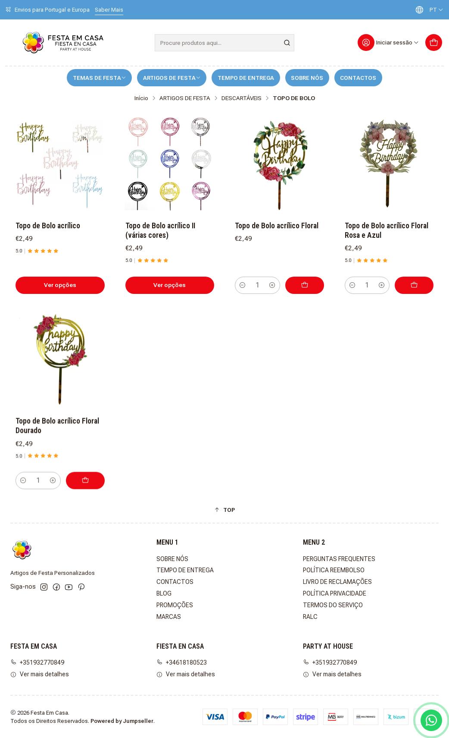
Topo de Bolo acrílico (48, 225)
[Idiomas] (427, 9)
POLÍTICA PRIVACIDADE (334, 593)
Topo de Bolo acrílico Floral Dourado (57, 466)
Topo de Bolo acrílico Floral (276, 225)
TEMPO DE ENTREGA (246, 78)
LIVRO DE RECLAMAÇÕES (337, 581)
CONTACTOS (358, 78)
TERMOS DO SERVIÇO (333, 605)
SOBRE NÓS (307, 78)
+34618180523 (181, 662)
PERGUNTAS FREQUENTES (339, 558)
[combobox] (224, 42)
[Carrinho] (434, 43)
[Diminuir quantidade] (242, 285)
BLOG (163, 593)
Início (141, 98)
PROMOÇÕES (174, 605)
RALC (310, 616)
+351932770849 (37, 662)
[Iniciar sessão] (388, 43)
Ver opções (60, 284)
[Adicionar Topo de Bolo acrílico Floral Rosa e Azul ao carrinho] (414, 285)
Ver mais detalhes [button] (39, 674)
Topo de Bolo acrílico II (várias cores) (160, 230)
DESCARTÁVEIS (241, 98)
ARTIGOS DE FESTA (172, 78)
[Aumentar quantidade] (272, 285)
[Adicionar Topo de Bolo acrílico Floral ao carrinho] (304, 285)
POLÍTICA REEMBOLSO (334, 570)
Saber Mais (109, 9)
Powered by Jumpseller (121, 721)
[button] (224, 510)
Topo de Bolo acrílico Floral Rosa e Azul (386, 230)
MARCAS (168, 616)
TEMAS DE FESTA (99, 78)
